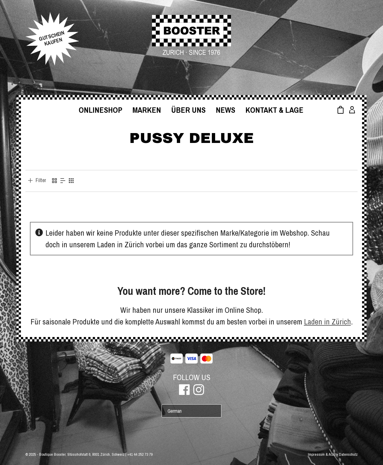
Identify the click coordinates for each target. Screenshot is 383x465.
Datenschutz (348, 454)
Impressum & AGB (322, 454)
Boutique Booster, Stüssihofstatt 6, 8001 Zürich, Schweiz (81, 454)
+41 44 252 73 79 (140, 454)
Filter (41, 180)
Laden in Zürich (327, 321)
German (175, 411)
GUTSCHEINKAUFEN (51, 38)
